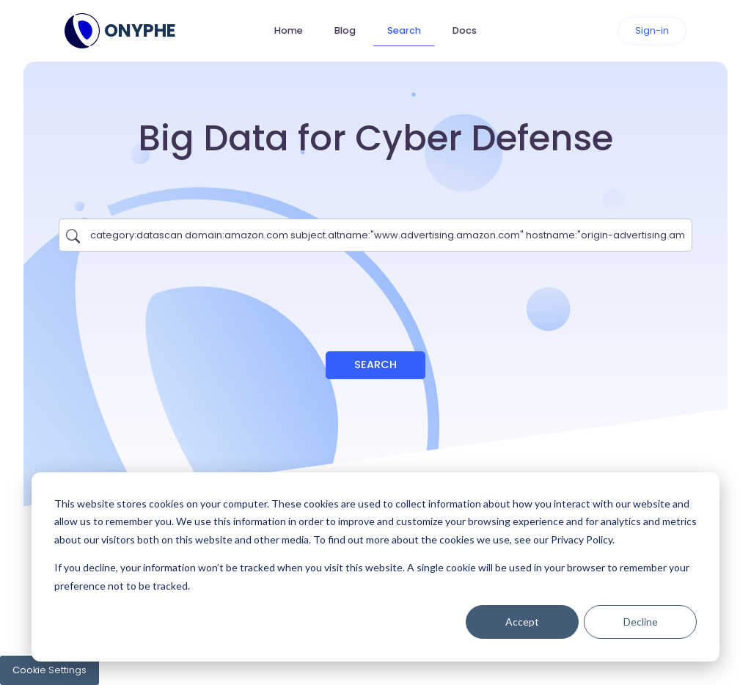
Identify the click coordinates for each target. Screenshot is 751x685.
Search (404, 30)
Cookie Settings (49, 670)
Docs (465, 30)
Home (288, 30)
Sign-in (652, 30)
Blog (345, 30)
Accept (522, 621)
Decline (640, 621)
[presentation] (375, 294)
